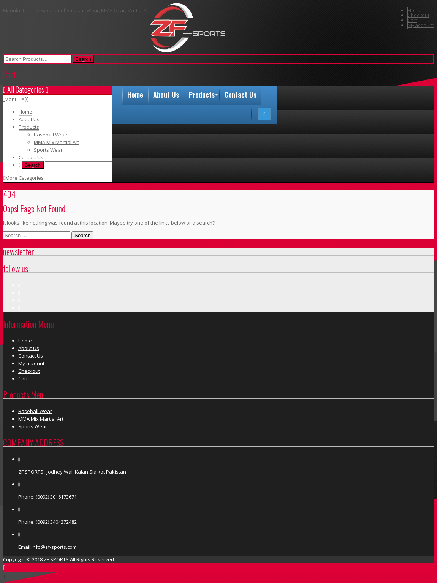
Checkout (418, 15)
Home (414, 10)
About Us (28, 348)
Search (82, 235)
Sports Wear (32, 426)
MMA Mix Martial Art (40, 418)
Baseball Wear (35, 411)
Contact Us (30, 355)
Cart (412, 20)
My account (421, 25)
